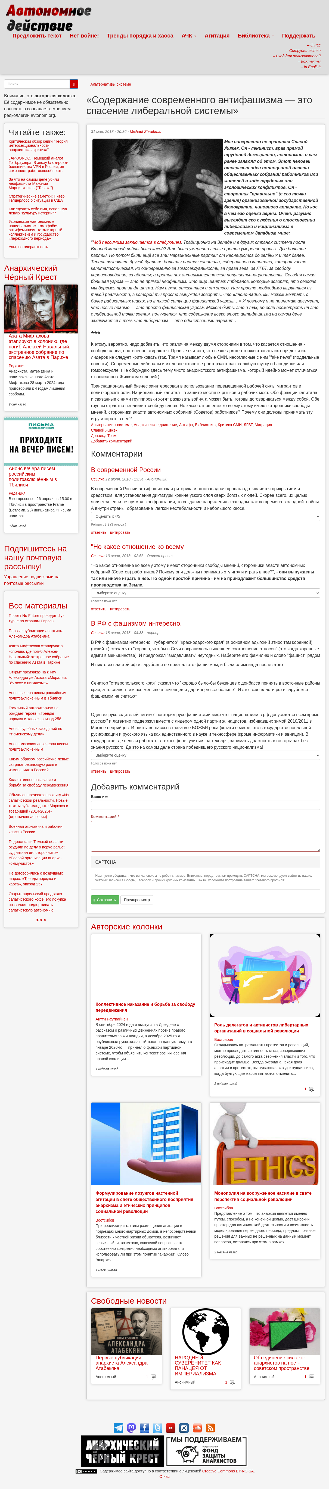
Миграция (263, 425)
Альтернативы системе (111, 84)
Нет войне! (84, 36)
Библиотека (256, 36)
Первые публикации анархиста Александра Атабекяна (122, 1363)
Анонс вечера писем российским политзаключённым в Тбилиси (33, 476)
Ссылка (98, 479)
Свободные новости (129, 1300)
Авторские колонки (126, 926)
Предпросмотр (137, 900)
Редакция (17, 366)
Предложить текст (37, 36)
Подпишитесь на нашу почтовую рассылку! (35, 557)
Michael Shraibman (146, 131)
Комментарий (105, 816)
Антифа (186, 425)
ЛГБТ (248, 425)
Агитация (216, 36)
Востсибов (223, 1039)
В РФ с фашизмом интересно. (136, 623)
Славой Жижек (104, 430)
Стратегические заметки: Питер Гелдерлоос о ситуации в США (36, 198)
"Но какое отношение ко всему (137, 546)
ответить (98, 532)
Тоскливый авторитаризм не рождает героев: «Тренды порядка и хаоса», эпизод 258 (35, 713)
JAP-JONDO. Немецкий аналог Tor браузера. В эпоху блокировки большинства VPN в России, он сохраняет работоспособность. (38, 164)
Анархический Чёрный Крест (30, 273)
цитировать (120, 532)
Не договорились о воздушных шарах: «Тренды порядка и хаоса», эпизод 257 (36, 878)
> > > (41, 920)
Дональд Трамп (105, 435)
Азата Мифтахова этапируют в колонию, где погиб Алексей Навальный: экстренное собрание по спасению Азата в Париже (39, 346)
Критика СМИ (230, 425)
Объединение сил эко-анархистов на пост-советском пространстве (281, 1363)
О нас (164, 1476)
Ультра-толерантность (28, 247)
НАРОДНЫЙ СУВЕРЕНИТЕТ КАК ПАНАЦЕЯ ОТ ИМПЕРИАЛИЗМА (198, 1365)
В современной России (126, 469)
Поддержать (298, 36)
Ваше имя (100, 796)
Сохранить (105, 900)
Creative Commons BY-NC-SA (228, 1471)
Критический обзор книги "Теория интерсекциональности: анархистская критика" (38, 145)
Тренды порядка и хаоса (140, 36)
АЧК (189, 36)
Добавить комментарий (111, 441)
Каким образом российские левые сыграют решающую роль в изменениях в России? (39, 764)
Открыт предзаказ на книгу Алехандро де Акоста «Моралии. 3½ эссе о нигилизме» (38, 677)
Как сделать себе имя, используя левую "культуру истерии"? (38, 211)
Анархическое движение (155, 425)
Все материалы (38, 605)
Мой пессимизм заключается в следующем (136, 242)
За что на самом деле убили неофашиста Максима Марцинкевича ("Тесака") (34, 183)
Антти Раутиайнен (112, 1019)
